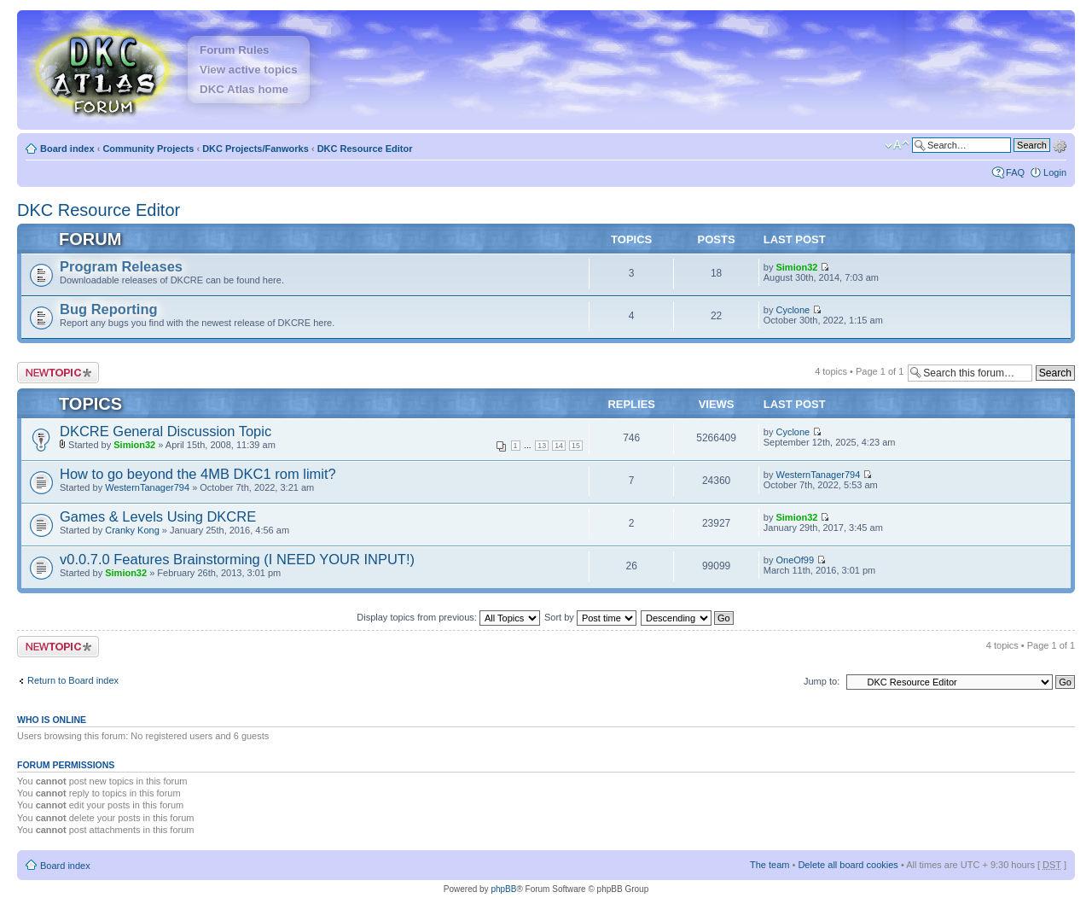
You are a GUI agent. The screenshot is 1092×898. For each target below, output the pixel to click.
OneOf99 (794, 560)
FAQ (1015, 172)
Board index (67, 148)
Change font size (897, 145)
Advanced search (1059, 144)
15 (576, 445)
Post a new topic (58, 372)
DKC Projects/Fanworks (255, 148)
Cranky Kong (132, 530)
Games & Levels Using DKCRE (158, 516)
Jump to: (821, 681)
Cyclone (792, 310)
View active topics (249, 69)
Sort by (590, 617)
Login (1054, 172)
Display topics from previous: (448, 617)
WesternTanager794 (147, 487)
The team (769, 865)
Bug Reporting (109, 309)
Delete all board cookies (847, 865)
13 (541, 445)
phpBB (503, 889)
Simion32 (796, 267)
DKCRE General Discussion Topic (165, 431)
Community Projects (148, 148)
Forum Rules (234, 50)
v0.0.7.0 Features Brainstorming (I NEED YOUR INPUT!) (237, 559)
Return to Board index (73, 680)
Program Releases (121, 266)
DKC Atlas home (244, 89)
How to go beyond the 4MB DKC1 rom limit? (198, 473)
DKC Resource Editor (365, 148)
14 (559, 445)
